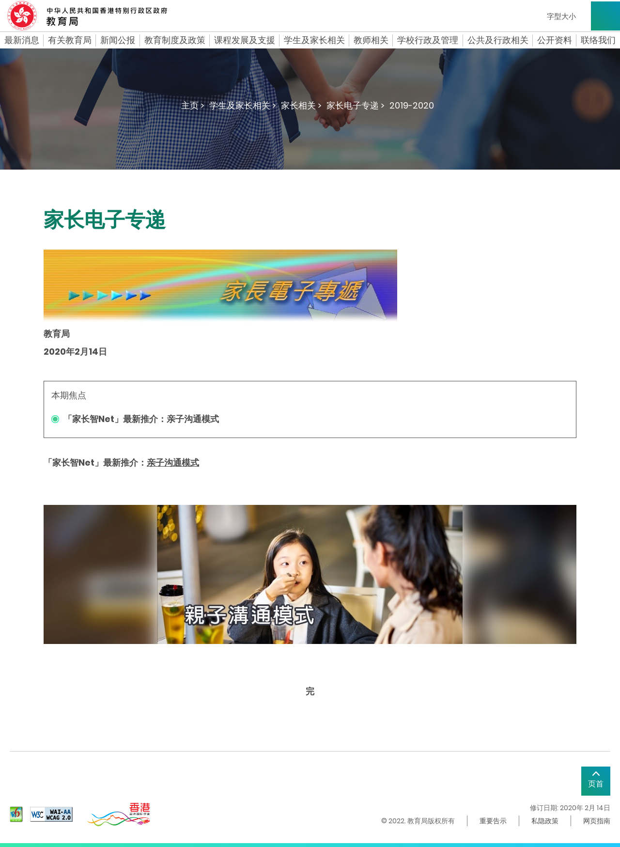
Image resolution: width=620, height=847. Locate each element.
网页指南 (596, 821)
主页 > (192, 105)
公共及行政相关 (497, 40)
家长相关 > (301, 105)
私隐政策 (544, 821)
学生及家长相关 (314, 40)
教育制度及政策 (174, 40)
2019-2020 (411, 105)
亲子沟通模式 (173, 462)
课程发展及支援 (244, 40)
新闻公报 (117, 40)
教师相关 (371, 40)
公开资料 (554, 40)
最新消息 (21, 40)
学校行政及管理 (427, 40)
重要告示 (493, 821)
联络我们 (598, 40)
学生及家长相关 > (242, 105)
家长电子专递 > (355, 105)
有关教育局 (70, 40)
